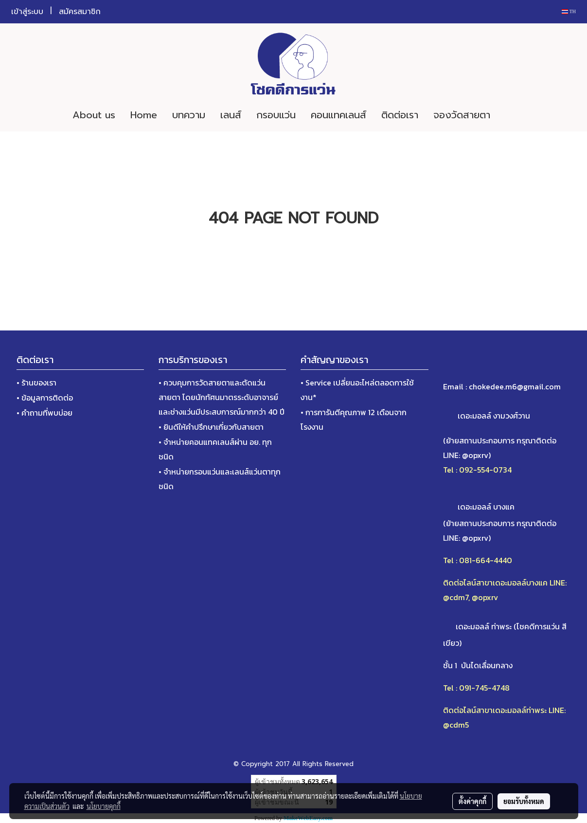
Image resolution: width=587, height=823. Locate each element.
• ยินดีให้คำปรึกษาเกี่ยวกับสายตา (211, 427)
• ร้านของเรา (36, 382)
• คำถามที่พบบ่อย (44, 413)
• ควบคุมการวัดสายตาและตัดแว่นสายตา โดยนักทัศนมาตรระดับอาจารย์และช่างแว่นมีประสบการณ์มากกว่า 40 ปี (222, 397)
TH (569, 11)
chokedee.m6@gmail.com (515, 386)
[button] (512, 115)
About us (93, 115)
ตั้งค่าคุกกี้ (472, 801)
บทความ (188, 115)
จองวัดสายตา (461, 115)
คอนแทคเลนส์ (338, 115)
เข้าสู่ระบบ (27, 12)
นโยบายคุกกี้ (104, 806)
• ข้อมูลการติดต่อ (45, 397)
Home (143, 115)
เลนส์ (230, 115)
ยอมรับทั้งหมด (523, 801)
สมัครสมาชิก (80, 12)
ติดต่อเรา (399, 115)
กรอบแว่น (276, 115)
